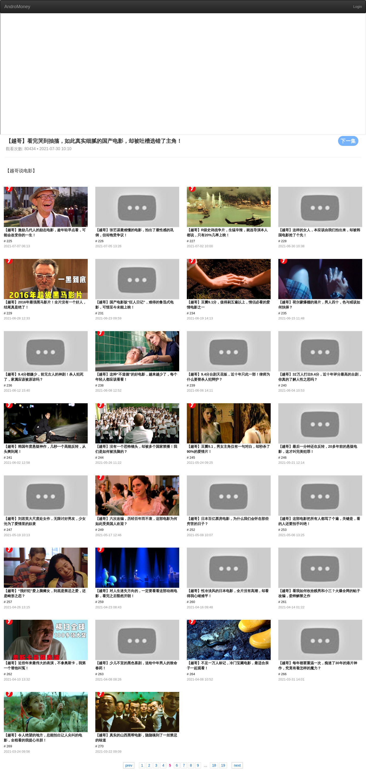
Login (357, 7)
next (237, 765)
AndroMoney (17, 6)
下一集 (348, 141)
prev (128, 765)
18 (214, 765)
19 (223, 765)
